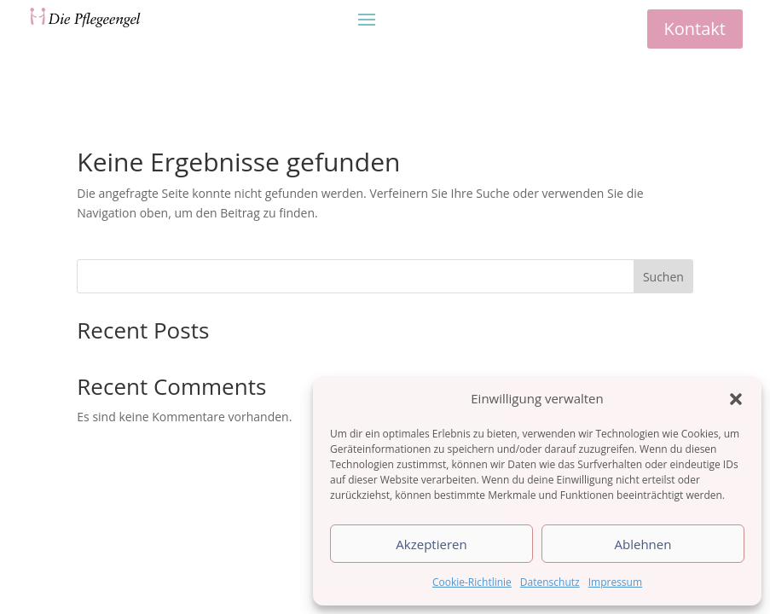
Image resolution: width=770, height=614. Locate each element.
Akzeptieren (431, 544)
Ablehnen (643, 544)
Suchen (663, 277)
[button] (735, 399)
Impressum (615, 582)
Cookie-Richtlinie (472, 582)
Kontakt (695, 28)
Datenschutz (550, 582)
